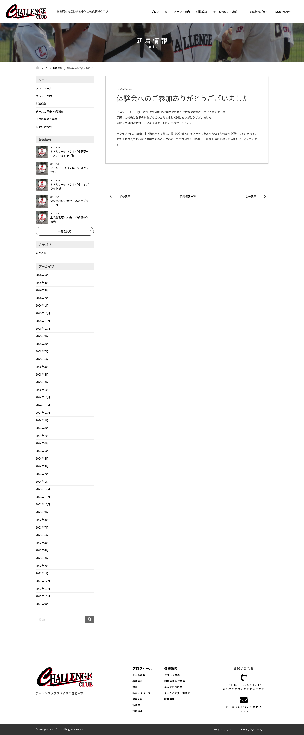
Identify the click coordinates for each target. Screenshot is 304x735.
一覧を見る (65, 231)
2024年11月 (43, 405)
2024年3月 (42, 466)
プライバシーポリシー (253, 730)
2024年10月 (43, 412)
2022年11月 (43, 589)
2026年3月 (42, 290)
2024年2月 (42, 474)
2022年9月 (42, 604)
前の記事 (124, 196)
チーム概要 (138, 675)
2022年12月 (43, 581)
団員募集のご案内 (257, 12)
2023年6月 (42, 535)
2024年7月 (42, 436)
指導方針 (137, 681)
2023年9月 (42, 512)
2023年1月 (42, 573)
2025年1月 (42, 390)
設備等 (136, 705)
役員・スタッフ (141, 693)
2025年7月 (42, 351)
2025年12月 (43, 313)
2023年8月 (42, 520)
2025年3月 (42, 382)
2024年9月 (42, 420)
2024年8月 (42, 428)
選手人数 (137, 699)
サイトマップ (222, 730)
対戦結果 (137, 711)
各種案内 (171, 668)
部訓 (135, 687)
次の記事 (250, 196)
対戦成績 (201, 12)
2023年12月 (43, 489)
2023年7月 (42, 527)
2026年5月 (42, 275)
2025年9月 (42, 336)
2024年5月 (42, 451)
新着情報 (169, 699)
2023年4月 (42, 550)
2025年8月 (42, 344)
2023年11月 (43, 497)
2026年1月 (42, 305)
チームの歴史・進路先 (226, 12)
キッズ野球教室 (173, 687)
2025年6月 (42, 359)
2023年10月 (43, 504)
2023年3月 (42, 558)
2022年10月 (43, 596)
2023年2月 (42, 565)
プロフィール (159, 12)
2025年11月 (43, 321)
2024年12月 (43, 397)
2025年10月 (43, 328)
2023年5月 (42, 543)
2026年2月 (42, 298)
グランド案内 (182, 12)
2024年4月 (42, 458)
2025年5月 (42, 367)
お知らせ (41, 253)
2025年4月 (42, 374)
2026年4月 (42, 283)
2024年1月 (42, 481)
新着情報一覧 (188, 196)
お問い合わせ (282, 12)
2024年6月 (42, 443)
